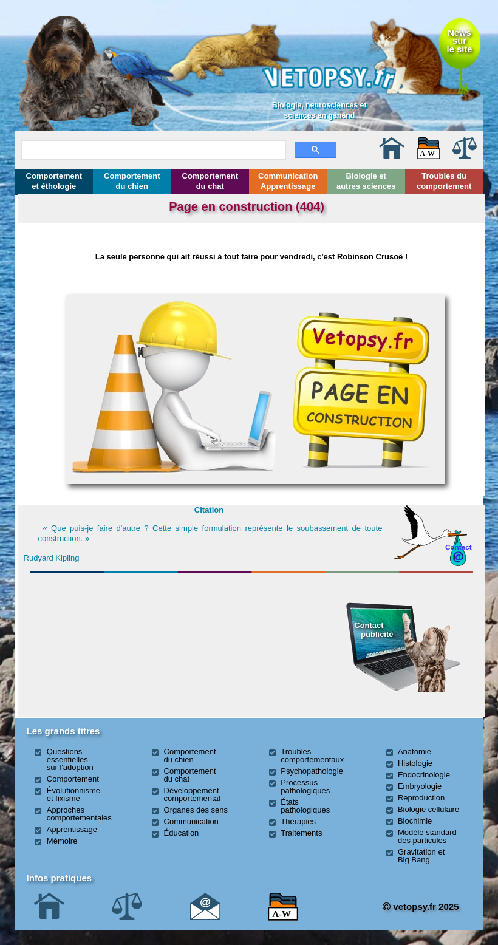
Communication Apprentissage (288, 181)
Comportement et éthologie (54, 181)
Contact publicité (373, 629)
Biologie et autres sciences (366, 181)
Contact (458, 547)
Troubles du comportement (444, 181)
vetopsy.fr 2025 (421, 906)
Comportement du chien (132, 181)
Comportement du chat (210, 181)
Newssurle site (459, 40)
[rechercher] (152, 148)
